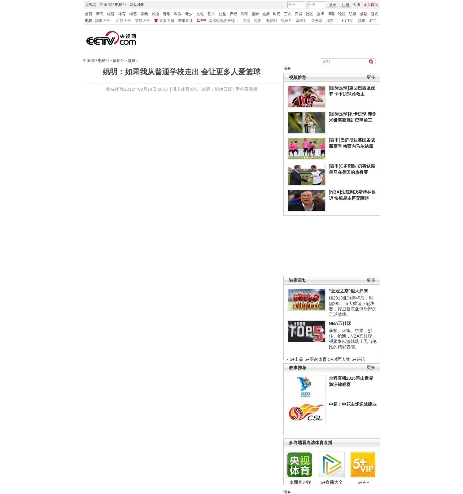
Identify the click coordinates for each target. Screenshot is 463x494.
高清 (246, 21)
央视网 (90, 4)
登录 (332, 5)
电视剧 (271, 21)
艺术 (211, 14)
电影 (258, 21)
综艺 (133, 14)
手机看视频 (246, 89)
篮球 (131, 61)
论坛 (342, 14)
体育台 (118, 61)
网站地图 (137, 4)
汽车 (244, 14)
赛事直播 (185, 21)
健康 (266, 14)
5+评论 (358, 359)
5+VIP (363, 482)
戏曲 (155, 14)
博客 (331, 14)
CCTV (347, 21)
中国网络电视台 (113, 4)
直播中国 (166, 21)
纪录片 (286, 21)
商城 (298, 14)
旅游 (255, 14)
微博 (320, 14)
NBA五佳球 (340, 323)
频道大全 (102, 21)
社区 (309, 14)
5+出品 (297, 359)
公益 (222, 14)
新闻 (99, 14)
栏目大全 (123, 21)
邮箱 (363, 14)
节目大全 (142, 21)
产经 (233, 14)
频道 (361, 21)
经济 (111, 14)
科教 (177, 14)
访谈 (352, 14)
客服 (356, 4)
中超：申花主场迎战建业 (353, 404)
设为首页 (370, 4)
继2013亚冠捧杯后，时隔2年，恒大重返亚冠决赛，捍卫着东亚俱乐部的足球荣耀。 (353, 306)
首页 (88, 14)
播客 (330, 21)
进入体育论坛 (185, 89)
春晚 (144, 14)
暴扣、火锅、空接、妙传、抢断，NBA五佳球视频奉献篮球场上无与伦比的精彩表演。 (353, 338)
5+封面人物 (339, 359)
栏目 (373, 21)
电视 (88, 21)
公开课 (316, 21)
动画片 (301, 21)
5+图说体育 (315, 359)
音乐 (166, 14)
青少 (189, 14)
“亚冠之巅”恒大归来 (348, 290)
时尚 (277, 14)
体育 (122, 14)
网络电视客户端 (222, 21)
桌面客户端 (300, 482)
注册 (345, 5)
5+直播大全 (332, 482)
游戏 (374, 14)
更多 (371, 77)
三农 (287, 14)
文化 (200, 14)
